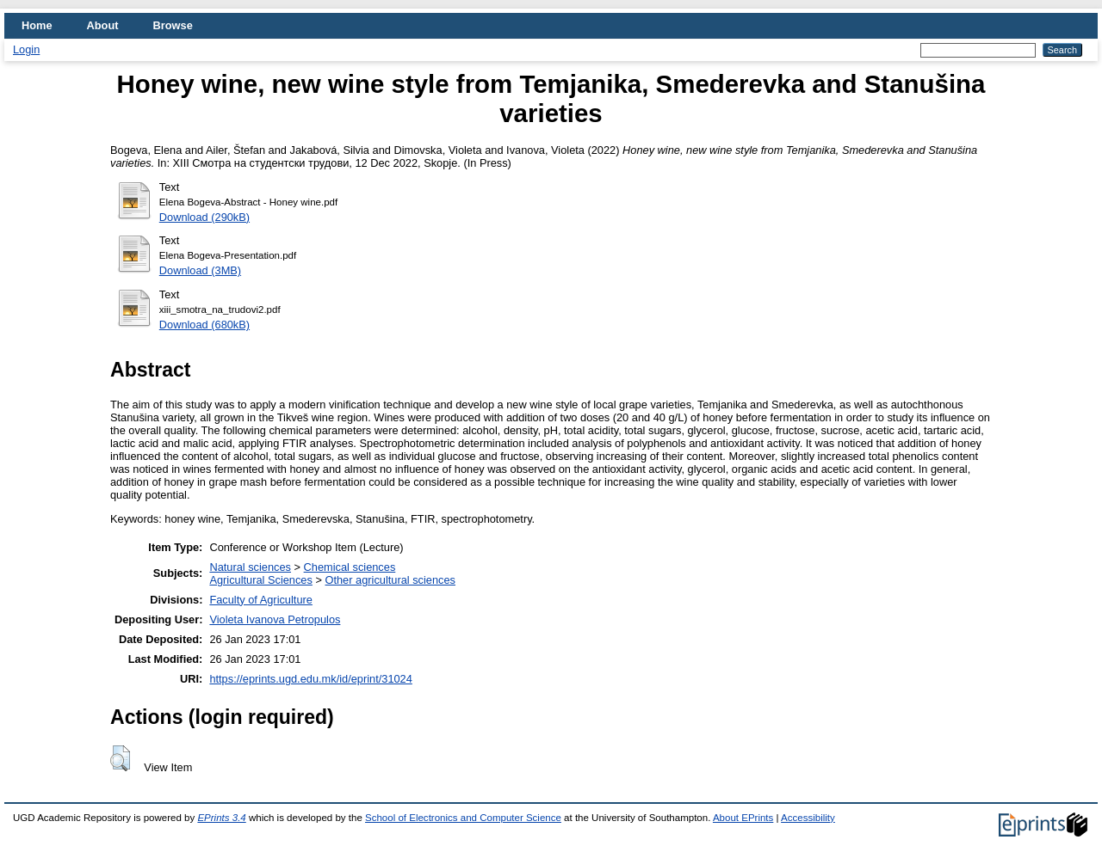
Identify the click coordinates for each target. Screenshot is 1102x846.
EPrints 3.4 (221, 817)
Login (26, 49)
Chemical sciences (350, 567)
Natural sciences (250, 567)
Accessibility (808, 817)
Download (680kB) (204, 324)
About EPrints (743, 817)
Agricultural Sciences (261, 579)
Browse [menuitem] (173, 25)
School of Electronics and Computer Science (463, 817)
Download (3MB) (200, 270)
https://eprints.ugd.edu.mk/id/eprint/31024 (310, 678)
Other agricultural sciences (390, 579)
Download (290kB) (204, 217)
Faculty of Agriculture (261, 599)
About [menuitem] (103, 25)
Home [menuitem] (37, 25)
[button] (120, 758)
